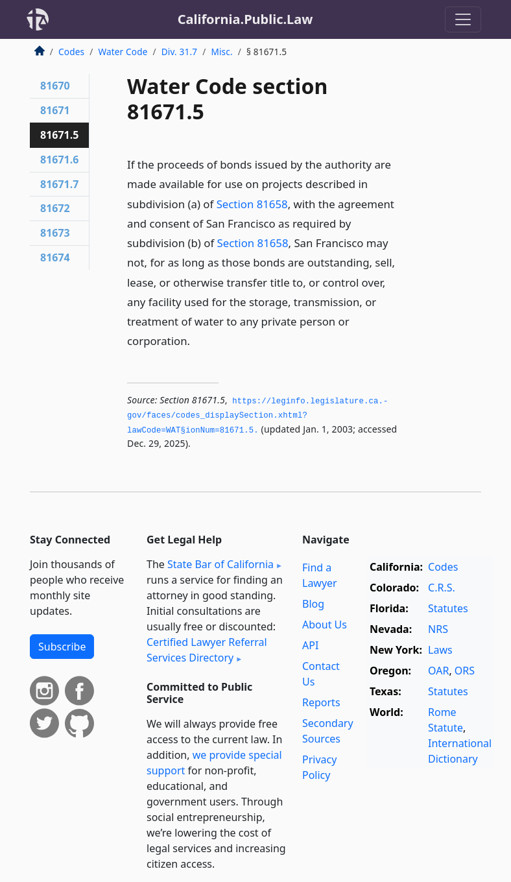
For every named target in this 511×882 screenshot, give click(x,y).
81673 (55, 233)
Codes (71, 51)
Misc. (221, 51)
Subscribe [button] (62, 646)
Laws (440, 650)
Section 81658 (252, 204)
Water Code (122, 51)
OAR (438, 670)
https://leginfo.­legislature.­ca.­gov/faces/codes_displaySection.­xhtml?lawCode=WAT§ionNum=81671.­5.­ (257, 416)
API (310, 645)
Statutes (448, 608)
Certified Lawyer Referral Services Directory (207, 650)
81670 (55, 85)
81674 (55, 257)
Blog (313, 604)
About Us (324, 624)
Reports (321, 702)
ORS (465, 670)
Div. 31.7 (179, 51)
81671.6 (59, 159)
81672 (55, 208)
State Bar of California (220, 564)
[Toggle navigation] (463, 19)
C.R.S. (441, 587)
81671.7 (59, 184)
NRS (438, 629)
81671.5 (59, 135)
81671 (55, 110)
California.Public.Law (245, 19)
